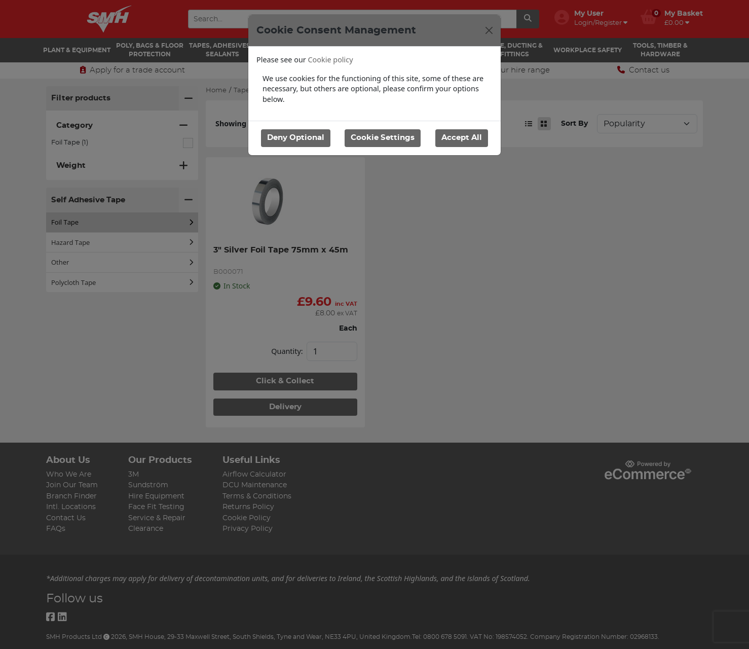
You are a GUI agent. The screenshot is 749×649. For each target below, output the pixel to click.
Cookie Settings (383, 137)
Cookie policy (330, 59)
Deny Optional (295, 137)
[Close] (489, 30)
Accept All (461, 137)
